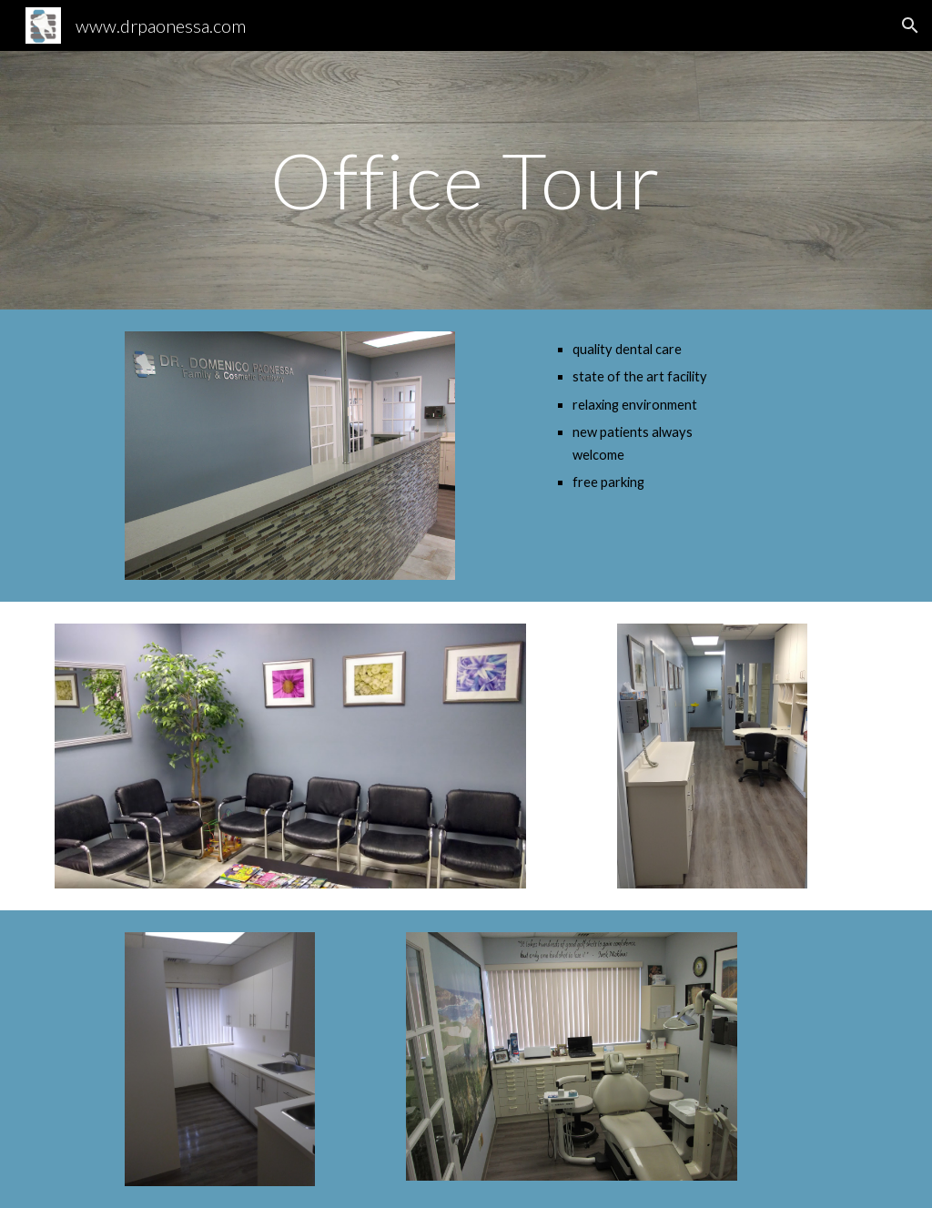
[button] (910, 25)
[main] (465, 180)
